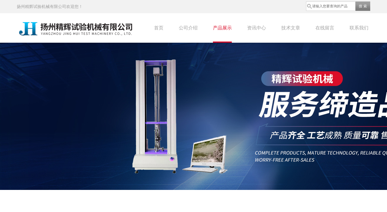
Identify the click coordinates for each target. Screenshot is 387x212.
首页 (158, 27)
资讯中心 (256, 27)
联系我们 (359, 27)
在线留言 (324, 27)
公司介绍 (188, 27)
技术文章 (290, 27)
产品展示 (222, 27)
